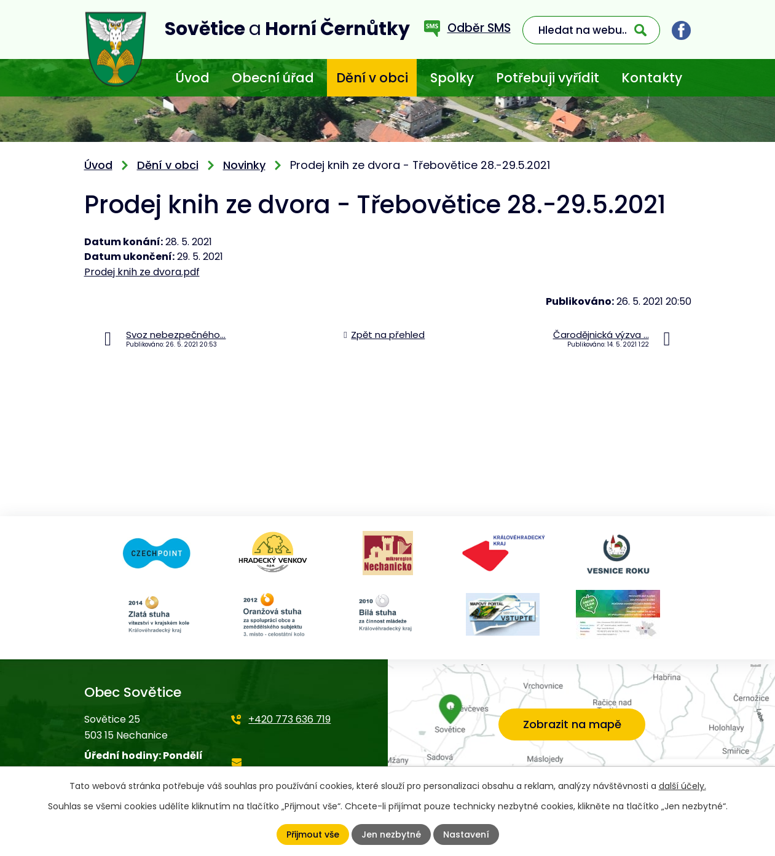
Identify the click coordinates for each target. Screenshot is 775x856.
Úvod (192, 78)
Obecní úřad (273, 78)
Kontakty (651, 78)
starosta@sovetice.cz (283, 770)
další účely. (682, 786)
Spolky (452, 78)
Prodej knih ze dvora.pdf (142, 272)
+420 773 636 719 (289, 719)
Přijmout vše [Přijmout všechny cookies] (312, 834)
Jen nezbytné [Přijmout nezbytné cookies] (391, 834)
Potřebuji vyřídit (547, 78)
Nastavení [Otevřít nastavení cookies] (466, 834)
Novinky (244, 165)
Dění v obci (372, 78)
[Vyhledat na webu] (591, 30)
